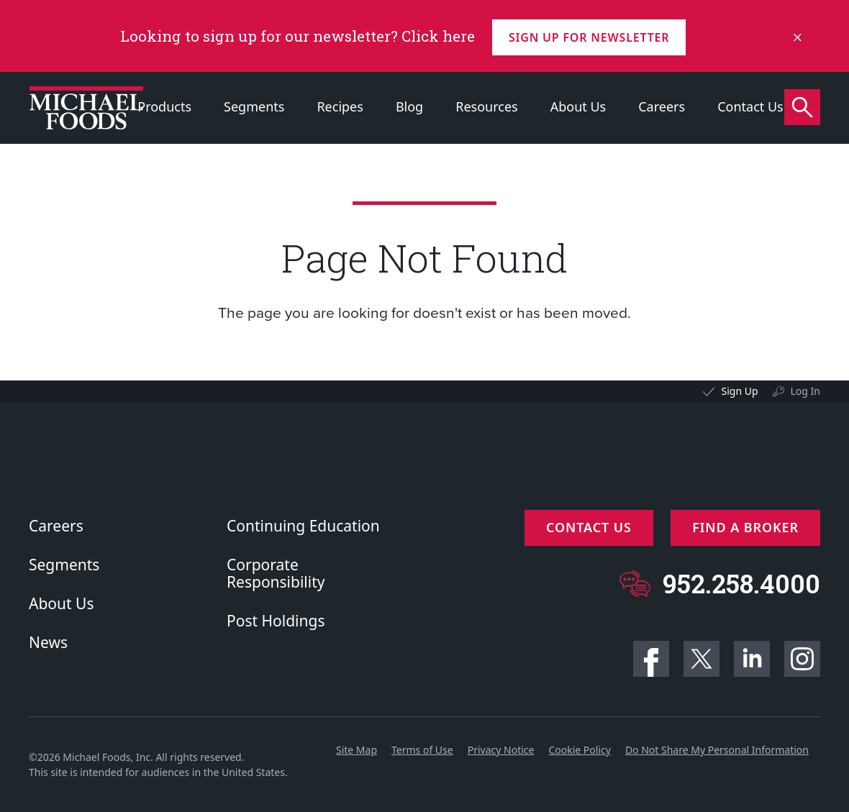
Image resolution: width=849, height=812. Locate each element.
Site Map (356, 750)
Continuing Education (303, 526)
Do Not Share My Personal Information (717, 750)
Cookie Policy (579, 750)
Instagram (802, 659)
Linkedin (752, 659)
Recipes (340, 106)
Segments (254, 106)
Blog (409, 106)
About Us (578, 106)
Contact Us (750, 106)
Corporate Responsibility (276, 573)
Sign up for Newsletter (591, 36)
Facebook (651, 659)
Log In (805, 391)
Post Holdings (275, 621)
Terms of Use (422, 750)
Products (164, 106)
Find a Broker (745, 527)
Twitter (701, 659)
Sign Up (739, 391)
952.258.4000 (741, 580)
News (48, 642)
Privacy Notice (501, 750)
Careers (661, 106)
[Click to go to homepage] (86, 107)
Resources (486, 106)
